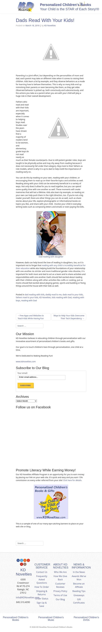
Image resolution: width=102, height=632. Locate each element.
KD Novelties (50, 25)
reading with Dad (29, 300)
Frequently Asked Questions (41, 579)
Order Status (41, 598)
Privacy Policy (60, 591)
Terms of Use (60, 595)
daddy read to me (53, 294)
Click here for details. (72, 480)
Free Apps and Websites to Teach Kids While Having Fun (31, 317)
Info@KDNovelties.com (27, 597)
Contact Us (41, 572)
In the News (79, 572)
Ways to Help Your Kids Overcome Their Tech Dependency (68, 317)
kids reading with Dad (62, 297)
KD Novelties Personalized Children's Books (54, 627)
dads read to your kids (73, 294)
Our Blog (60, 599)
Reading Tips (78, 591)
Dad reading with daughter (51, 256)
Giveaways (78, 595)
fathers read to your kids (27, 297)
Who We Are (60, 572)
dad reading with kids (34, 294)
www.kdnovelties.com (26, 361)
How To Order (41, 586)
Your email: (23, 373)
